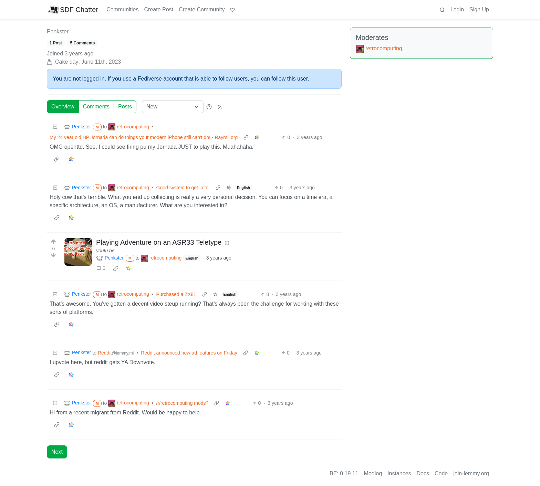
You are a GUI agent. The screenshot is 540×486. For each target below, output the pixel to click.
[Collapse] (55, 127)
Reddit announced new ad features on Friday (189, 353)
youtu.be (105, 250)
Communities (122, 9)
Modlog (373, 473)
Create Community (202, 9)
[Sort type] (173, 106)
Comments (96, 106)
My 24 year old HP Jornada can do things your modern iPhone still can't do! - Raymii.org (144, 137)
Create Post (158, 9)
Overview (62, 106)
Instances (399, 473)
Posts (125, 106)
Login (457, 9)
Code (441, 473)
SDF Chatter (73, 9)
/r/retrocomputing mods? (182, 403)
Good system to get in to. (183, 187)
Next (57, 452)
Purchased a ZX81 (176, 294)
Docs (423, 473)
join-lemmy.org (471, 473)
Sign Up (479, 9)
